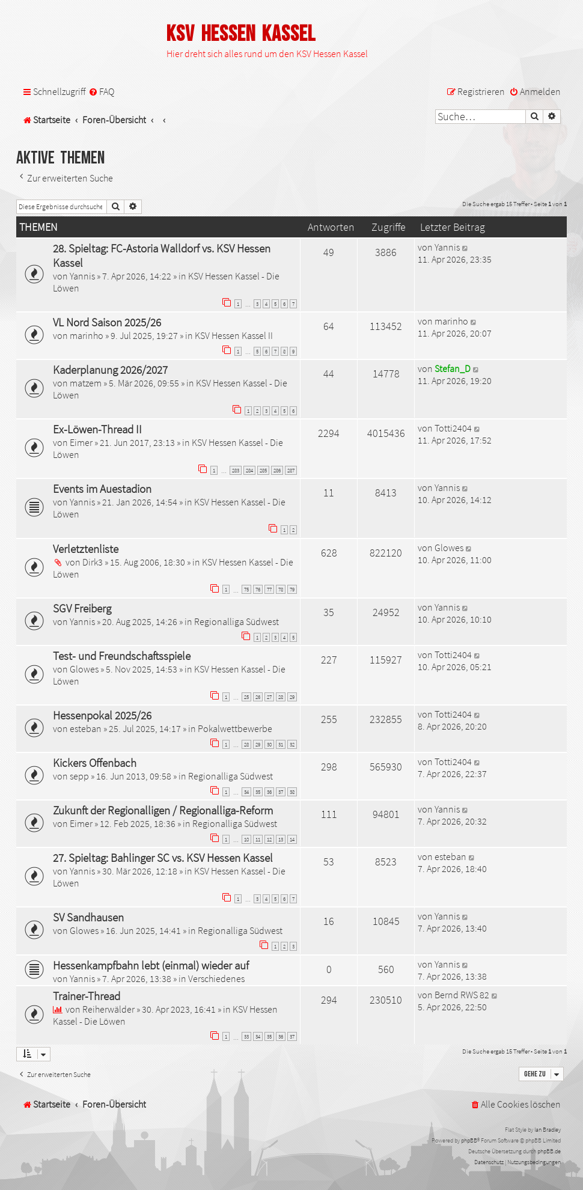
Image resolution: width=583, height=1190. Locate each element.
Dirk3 (92, 562)
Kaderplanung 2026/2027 (110, 369)
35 (257, 792)
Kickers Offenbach (94, 762)
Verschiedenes (216, 978)
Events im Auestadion (102, 488)
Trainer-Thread (86, 996)
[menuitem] (101, 91)
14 (292, 839)
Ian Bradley (547, 1130)
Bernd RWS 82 (462, 995)
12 (269, 839)
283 (235, 470)
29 (292, 697)
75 (246, 589)
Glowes (449, 548)
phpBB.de (549, 1151)
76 (257, 589)
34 (246, 792)
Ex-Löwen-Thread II (97, 429)
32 (292, 744)
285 (263, 470)
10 (246, 839)
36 (269, 792)
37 (280, 792)
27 (269, 697)
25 (246, 697)
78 (280, 589)
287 (291, 470)
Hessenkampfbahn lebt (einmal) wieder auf (151, 965)
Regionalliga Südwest (236, 621)
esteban (86, 728)
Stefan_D (453, 368)
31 (280, 744)
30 (269, 744)
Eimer (81, 442)
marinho (86, 335)
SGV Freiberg (82, 608)
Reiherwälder (108, 1009)
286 (277, 470)
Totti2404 (453, 428)
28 (280, 697)
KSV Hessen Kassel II (234, 335)
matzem (86, 383)
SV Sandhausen (88, 917)
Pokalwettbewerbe (235, 728)
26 (257, 697)
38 (292, 792)
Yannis (82, 276)
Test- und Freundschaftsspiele (122, 655)
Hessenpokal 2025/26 (102, 715)
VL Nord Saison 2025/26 (107, 322)
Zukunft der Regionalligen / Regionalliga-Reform (163, 810)
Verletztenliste (85, 549)
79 (292, 589)
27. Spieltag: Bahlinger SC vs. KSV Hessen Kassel (163, 857)
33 (246, 1036)
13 (280, 839)
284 (249, 470)
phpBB (469, 1140)
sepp (79, 776)
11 (257, 839)
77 (269, 589)
